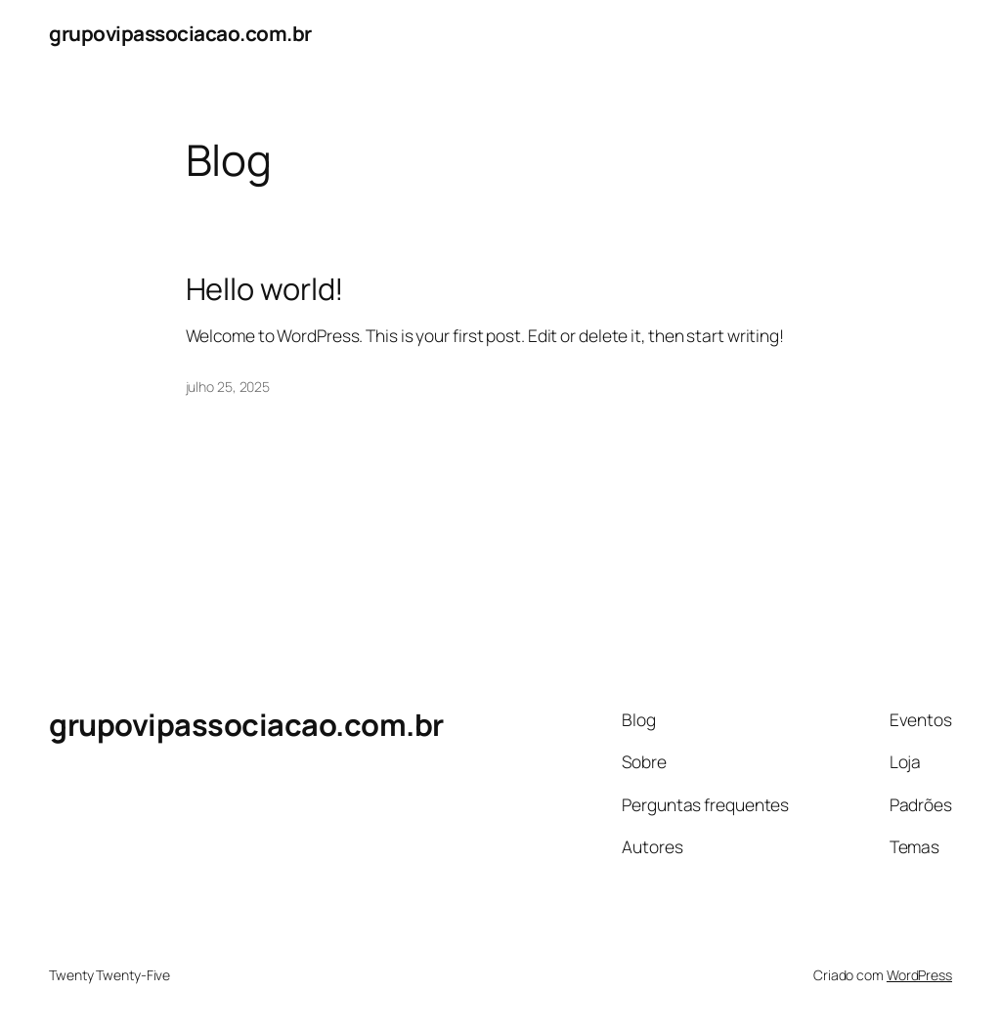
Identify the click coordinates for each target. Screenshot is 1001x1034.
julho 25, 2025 (228, 386)
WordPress (919, 975)
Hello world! (265, 289)
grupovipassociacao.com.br (180, 33)
